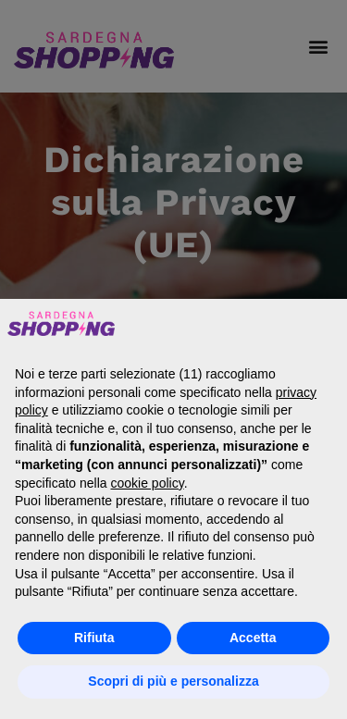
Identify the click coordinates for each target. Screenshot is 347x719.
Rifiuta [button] (94, 637)
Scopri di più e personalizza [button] (173, 681)
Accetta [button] (253, 637)
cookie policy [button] (147, 483)
